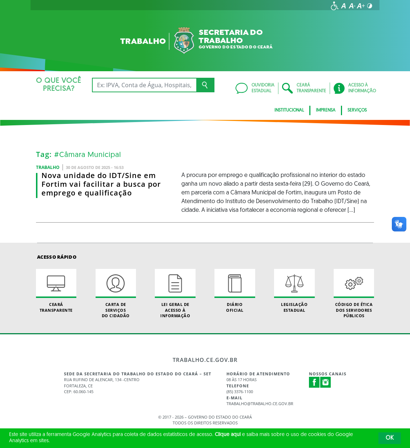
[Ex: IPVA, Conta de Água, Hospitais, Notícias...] (144, 85)
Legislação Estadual (294, 290)
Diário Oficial (234, 290)
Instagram (325, 382)
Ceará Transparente (56, 290)
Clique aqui (228, 434)
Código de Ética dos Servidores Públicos (354, 293)
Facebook (314, 382)
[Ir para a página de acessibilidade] (334, 5)
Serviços (357, 110)
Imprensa (325, 110)
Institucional (289, 110)
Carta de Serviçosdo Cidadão (116, 293)
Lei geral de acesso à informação (175, 293)
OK (390, 438)
